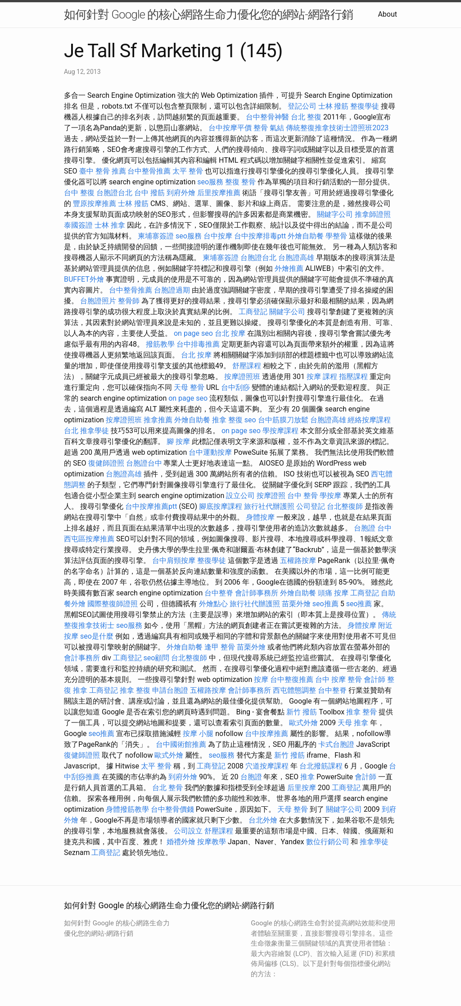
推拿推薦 (158, 420)
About (387, 14)
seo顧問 (157, 658)
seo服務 (210, 182)
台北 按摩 (230, 333)
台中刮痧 (235, 387)
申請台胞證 (170, 690)
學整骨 (336, 236)
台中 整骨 (302, 495)
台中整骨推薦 (149, 171)
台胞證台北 (114, 192)
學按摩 (330, 495)
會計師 (374, 679)
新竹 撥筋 (301, 712)
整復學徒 (364, 106)
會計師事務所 (256, 593)
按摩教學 (211, 841)
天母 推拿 (353, 722)
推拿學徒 (94, 430)
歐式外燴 (303, 722)
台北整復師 (345, 506)
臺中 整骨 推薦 (102, 171)
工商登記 (253, 311)
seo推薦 (325, 603)
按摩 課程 (322, 376)
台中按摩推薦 (266, 733)
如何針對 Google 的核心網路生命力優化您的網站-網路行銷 (208, 14)
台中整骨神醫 (267, 117)
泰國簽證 (78, 225)
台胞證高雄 (296, 257)
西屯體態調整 (294, 690)
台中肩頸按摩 (173, 560)
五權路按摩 (298, 560)
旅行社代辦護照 (269, 506)
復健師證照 (106, 463)
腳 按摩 (178, 441)
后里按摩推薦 (218, 192)
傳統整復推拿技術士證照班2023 (337, 127)
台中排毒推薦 (198, 344)
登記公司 (302, 106)
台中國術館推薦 (181, 744)
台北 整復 (306, 117)
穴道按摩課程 (267, 766)
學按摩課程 (280, 430)
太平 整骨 (187, 171)
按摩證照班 (242, 376)
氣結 (277, 127)
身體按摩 (260, 517)
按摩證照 (271, 495)
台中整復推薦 (291, 679)
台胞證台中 (144, 463)
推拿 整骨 (361, 712)
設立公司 (240, 495)
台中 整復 (79, 192)
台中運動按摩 (210, 452)
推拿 (307, 777)
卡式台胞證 (336, 744)
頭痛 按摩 (333, 593)
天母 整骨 (189, 387)
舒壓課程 (246, 365)
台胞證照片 (98, 301)
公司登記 (310, 506)
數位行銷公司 (327, 841)
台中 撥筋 (149, 192)
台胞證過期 (172, 290)
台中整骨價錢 (172, 809)
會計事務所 (82, 658)
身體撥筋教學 (127, 809)
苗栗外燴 (296, 603)
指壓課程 (353, 376)
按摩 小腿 (198, 733)
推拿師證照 (373, 214)
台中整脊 (218, 593)
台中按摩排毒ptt (260, 236)
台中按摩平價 (230, 127)
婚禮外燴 (181, 841)
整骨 (260, 127)
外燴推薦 (289, 268)
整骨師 (129, 301)
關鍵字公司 (335, 214)
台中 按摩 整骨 (338, 679)
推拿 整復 (227, 420)
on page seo (193, 333)
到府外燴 (181, 192)
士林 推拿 (110, 225)
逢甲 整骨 (219, 647)
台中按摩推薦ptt (151, 506)
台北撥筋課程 (321, 766)
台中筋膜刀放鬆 (283, 420)
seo (250, 420)
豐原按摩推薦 (94, 203)
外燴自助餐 (306, 236)
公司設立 (188, 831)
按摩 (261, 679)
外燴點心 (213, 603)
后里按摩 (301, 787)
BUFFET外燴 (84, 279)
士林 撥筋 (333, 106)
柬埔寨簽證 (156, 236)
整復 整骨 (240, 182)
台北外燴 (263, 820)
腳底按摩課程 (220, 506)
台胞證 (364, 528)
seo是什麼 (96, 636)
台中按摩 (217, 236)
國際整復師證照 (112, 603)
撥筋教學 (160, 344)
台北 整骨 (167, 787)
